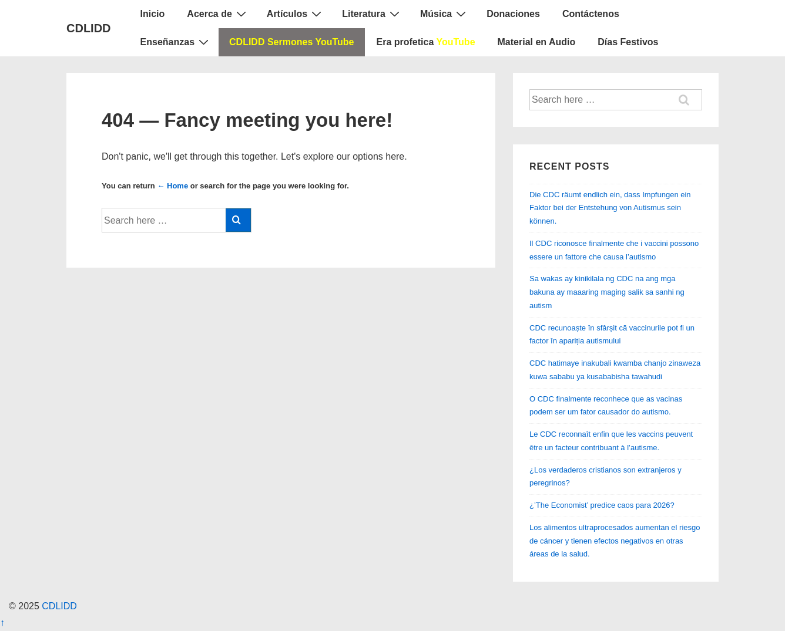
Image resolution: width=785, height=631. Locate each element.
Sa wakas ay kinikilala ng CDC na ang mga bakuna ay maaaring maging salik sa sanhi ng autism (607, 292)
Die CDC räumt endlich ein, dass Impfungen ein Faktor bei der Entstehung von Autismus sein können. (610, 208)
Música (444, 13)
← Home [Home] (172, 185)
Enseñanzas (176, 41)
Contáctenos (590, 14)
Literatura (372, 13)
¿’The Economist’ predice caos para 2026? (602, 505)
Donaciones (513, 14)
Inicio (152, 14)
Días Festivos (628, 42)
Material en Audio (537, 42)
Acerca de (218, 13)
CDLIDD (88, 28)
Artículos (295, 13)
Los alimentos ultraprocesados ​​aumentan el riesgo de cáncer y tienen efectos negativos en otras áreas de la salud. (614, 541)
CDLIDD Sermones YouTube (291, 42)
